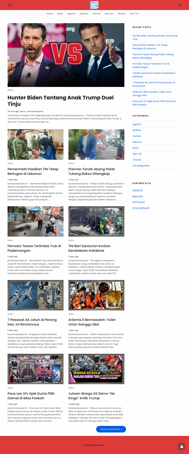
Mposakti (138, 196)
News (60, 13)
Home (50, 13)
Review (122, 13)
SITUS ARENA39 (141, 208)
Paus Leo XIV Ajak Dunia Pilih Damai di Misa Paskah (31, 395)
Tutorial (137, 159)
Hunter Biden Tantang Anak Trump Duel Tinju (61, 100)
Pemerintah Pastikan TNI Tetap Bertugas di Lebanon (33, 171)
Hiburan (109, 13)
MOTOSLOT (139, 202)
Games (97, 13)
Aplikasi (84, 13)
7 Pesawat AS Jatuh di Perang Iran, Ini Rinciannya (32, 321)
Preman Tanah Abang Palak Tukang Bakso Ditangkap (91, 171)
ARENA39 (138, 190)
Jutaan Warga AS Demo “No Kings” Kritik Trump (91, 395)
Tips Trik (134, 13)
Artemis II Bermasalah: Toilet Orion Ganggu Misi (92, 321)
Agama (71, 13)
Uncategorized (141, 165)
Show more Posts (110, 428)
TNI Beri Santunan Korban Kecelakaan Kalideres (89, 248)
